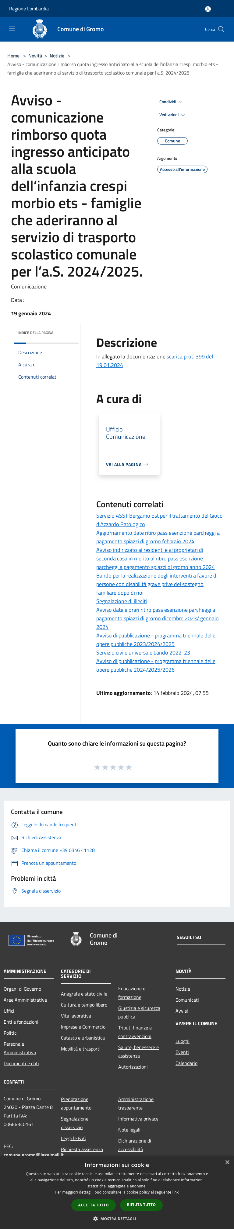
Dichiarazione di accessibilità (134, 1145)
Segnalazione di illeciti (121, 601)
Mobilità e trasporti (81, 1048)
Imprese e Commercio (83, 1026)
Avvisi (182, 1010)
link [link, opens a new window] (175, 1192)
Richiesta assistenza (82, 1149)
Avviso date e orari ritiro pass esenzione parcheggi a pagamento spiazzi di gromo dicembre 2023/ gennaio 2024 (157, 618)
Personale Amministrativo (20, 1048)
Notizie (57, 55)
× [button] (227, 1162)
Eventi (182, 1052)
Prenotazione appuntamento (76, 1103)
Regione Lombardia (29, 8)
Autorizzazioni (133, 1066)
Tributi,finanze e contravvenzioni (135, 1032)
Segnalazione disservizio (74, 1123)
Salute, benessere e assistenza (138, 1051)
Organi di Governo (22, 988)
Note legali (129, 1129)
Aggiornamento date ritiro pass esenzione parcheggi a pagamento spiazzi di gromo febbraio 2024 (158, 537)
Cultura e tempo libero (84, 1004)
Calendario (186, 1063)
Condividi (171, 102)
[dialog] (117, 1192)
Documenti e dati (21, 1063)
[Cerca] (221, 29)
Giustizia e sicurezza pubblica (139, 1012)
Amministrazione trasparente (136, 1103)
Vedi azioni (173, 115)
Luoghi (183, 1041)
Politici (11, 1032)
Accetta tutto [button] (93, 1205)
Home (13, 55)
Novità (35, 55)
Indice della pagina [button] (35, 333)
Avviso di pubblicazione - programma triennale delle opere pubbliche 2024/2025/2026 (155, 665)
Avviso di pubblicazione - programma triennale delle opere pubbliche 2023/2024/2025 (155, 639)
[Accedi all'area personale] (208, 9)
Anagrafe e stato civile (84, 993)
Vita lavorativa (76, 1015)
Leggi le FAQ (74, 1138)
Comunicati (187, 999)
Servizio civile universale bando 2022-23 (143, 652)
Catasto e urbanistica (83, 1037)
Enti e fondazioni (21, 1021)
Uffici (9, 1010)
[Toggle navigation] (12, 28)
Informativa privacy (138, 1118)
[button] (117, 1219)
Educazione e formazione (131, 993)
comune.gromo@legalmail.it (34, 1154)
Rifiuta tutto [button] (141, 1204)
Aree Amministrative (25, 999)
